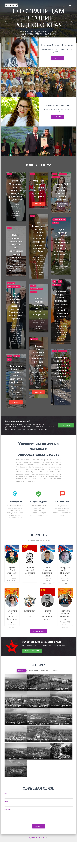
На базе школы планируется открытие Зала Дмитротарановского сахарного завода (16, 247)
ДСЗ (9, 228)
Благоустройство (59, 219)
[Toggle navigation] (70, 5)
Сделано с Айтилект (36, 838)
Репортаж (44, 670)
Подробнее (57, 58)
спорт (17, 356)
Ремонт (33, 292)
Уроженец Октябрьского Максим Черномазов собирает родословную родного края (15, 190)
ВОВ (60, 281)
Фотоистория (33, 670)
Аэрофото (21, 670)
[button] (6, 21)
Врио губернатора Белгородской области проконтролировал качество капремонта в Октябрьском (61, 242)
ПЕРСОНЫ (38, 535)
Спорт (55, 222)
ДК (54, 281)
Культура (63, 174)
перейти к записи (32, 651)
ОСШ (9, 174)
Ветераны (57, 284)
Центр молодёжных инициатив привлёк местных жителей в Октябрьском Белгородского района (16, 306)
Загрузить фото (38, 631)
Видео (55, 670)
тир (9, 359)
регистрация (66, 425)
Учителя (56, 177)
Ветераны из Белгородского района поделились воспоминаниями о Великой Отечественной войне (61, 304)
